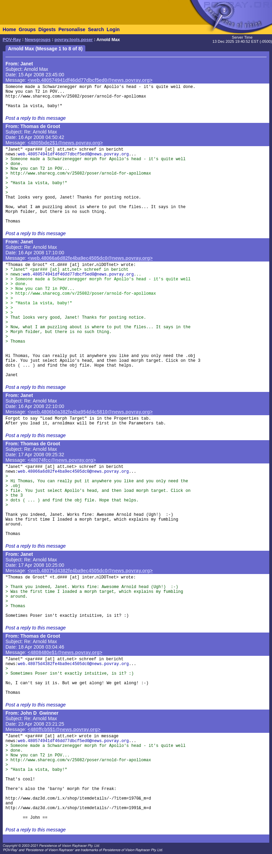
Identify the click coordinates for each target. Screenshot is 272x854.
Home (9, 29)
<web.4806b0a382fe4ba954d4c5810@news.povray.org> (90, 412)
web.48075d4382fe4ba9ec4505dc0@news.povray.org (73, 664)
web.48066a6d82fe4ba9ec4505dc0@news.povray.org (73, 471)
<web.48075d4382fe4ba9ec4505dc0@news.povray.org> (90, 570)
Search (96, 29)
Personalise (71, 29)
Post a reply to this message (35, 118)
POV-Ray (12, 39)
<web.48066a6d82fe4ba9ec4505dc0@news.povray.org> (90, 258)
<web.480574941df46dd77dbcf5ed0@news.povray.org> (90, 80)
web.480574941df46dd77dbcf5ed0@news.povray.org (73, 154)
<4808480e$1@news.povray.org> (65, 652)
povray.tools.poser (73, 39)
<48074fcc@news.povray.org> (62, 460)
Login (113, 29)
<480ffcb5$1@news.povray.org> (64, 729)
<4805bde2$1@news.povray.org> (65, 142)
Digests (47, 29)
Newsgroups (38, 39)
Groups (27, 29)
